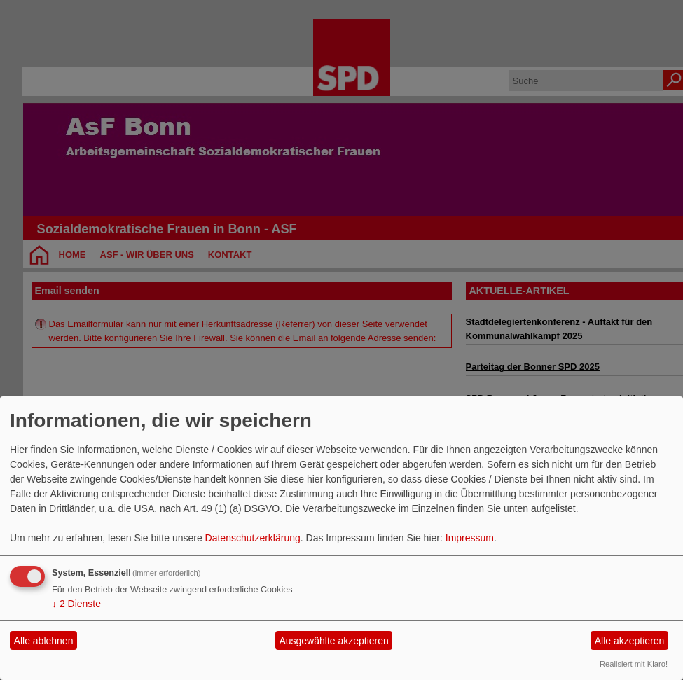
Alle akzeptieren (630, 640)
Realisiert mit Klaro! (634, 664)
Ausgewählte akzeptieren (333, 640)
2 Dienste (76, 603)
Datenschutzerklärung (253, 537)
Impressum (470, 537)
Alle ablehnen (44, 640)
